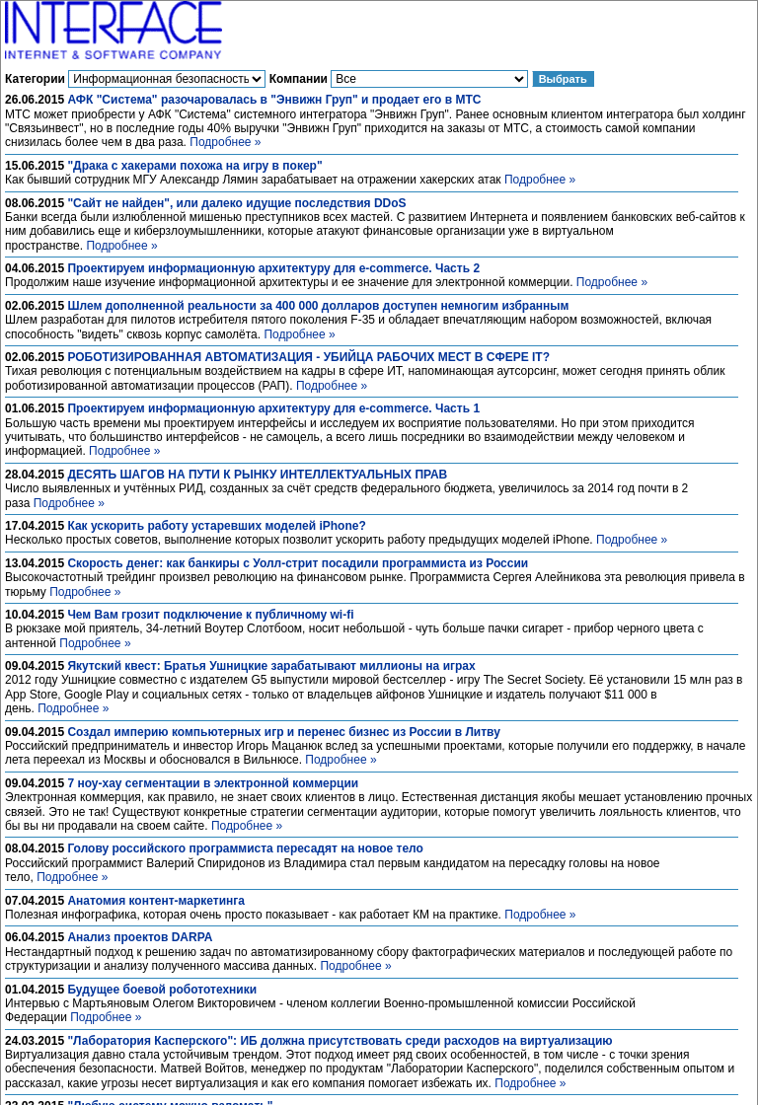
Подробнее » (225, 142)
